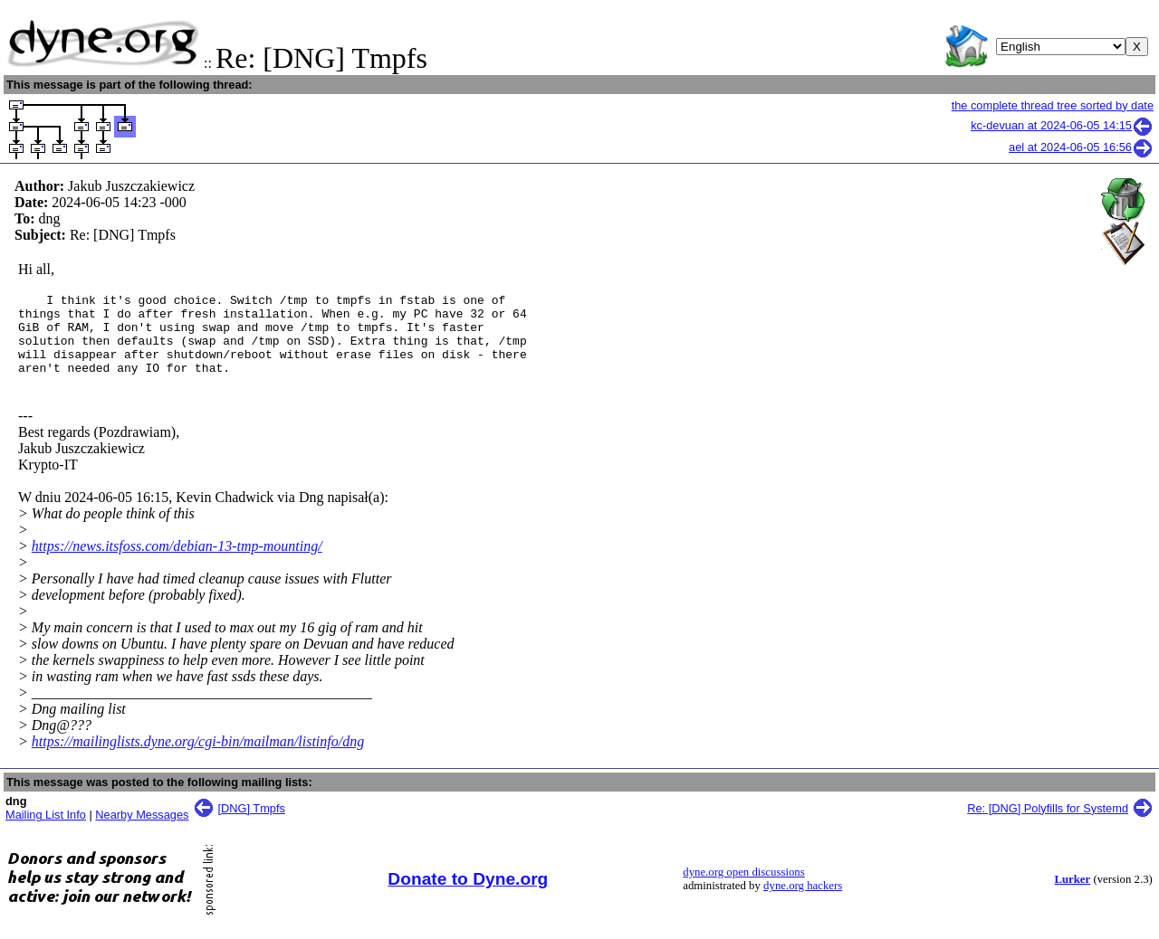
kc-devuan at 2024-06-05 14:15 (1062, 125)
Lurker (1072, 895)
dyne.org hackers (802, 902)
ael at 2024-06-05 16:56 (1081, 147)
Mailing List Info (45, 831)
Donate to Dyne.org (468, 895)
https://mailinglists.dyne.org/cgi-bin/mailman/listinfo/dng (198, 757)
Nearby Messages (141, 831)
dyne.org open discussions (743, 888)
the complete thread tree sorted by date (1053, 105)
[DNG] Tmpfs (251, 824)
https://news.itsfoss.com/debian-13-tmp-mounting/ (177, 562)
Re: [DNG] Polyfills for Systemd (1047, 824)
